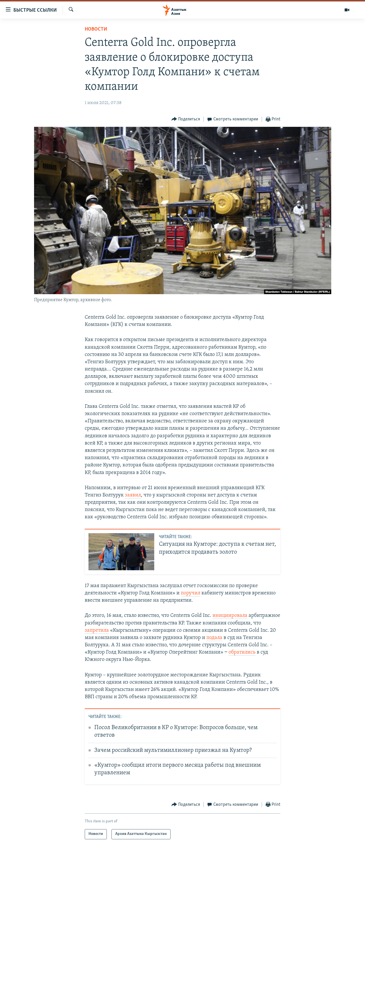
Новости (96, 29)
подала (214, 637)
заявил (133, 495)
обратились (242, 652)
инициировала (229, 615)
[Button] (185, 119)
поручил (190, 593)
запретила (97, 630)
